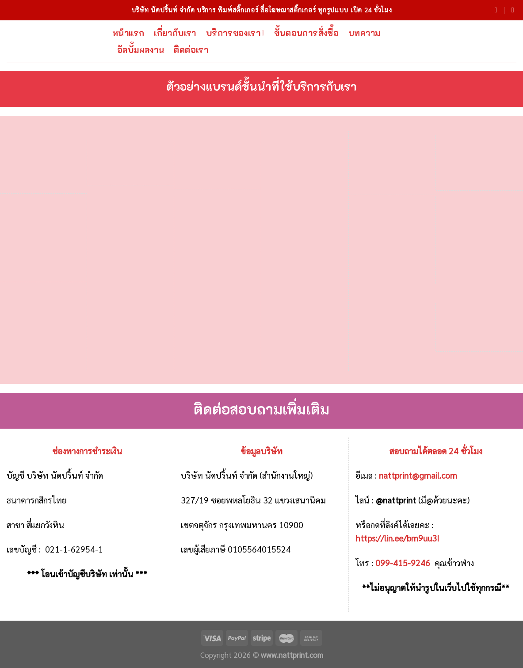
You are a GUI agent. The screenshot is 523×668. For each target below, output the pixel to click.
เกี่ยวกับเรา (175, 32)
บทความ (364, 32)
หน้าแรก (128, 32)
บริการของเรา (235, 32)
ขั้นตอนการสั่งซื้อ (306, 32)
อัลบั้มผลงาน (140, 49)
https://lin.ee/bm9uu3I (397, 537)
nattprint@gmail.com (418, 474)
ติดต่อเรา (191, 49)
